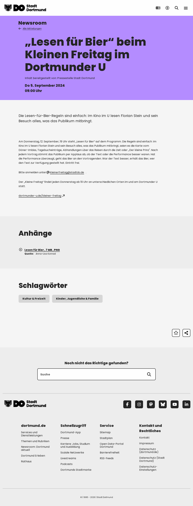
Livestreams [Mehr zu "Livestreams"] (68, 458)
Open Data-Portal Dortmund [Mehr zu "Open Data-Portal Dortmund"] (111, 445)
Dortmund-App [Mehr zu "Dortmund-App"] (70, 432)
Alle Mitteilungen (30, 28)
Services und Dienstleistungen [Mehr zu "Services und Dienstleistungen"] (32, 433)
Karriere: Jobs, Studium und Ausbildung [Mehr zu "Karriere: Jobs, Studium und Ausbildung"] (75, 445)
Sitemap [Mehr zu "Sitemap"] (105, 432)
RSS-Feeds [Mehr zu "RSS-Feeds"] (107, 458)
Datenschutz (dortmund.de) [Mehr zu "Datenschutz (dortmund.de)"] (148, 450)
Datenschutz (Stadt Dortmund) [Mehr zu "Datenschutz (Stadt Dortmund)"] (152, 459)
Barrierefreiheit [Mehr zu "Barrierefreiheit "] (110, 452)
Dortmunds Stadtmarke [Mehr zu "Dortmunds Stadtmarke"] (75, 470)
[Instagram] (139, 404)
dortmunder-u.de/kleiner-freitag (41, 196)
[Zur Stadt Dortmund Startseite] (25, 8)
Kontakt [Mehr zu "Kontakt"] (144, 437)
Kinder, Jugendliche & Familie (77, 299)
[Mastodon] (151, 404)
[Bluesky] (163, 404)
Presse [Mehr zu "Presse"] (64, 438)
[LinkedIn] (186, 404)
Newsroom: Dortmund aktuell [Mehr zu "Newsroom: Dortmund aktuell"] (35, 448)
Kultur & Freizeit (34, 299)
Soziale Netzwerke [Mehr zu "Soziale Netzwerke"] (72, 452)
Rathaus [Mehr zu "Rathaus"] (26, 461)
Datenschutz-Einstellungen (148, 468)
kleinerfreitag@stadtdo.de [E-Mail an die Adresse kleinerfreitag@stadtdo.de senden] (65, 172)
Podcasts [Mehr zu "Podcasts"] (66, 464)
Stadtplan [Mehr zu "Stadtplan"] (106, 438)
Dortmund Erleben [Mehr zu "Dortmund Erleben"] (33, 456)
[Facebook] (127, 404)
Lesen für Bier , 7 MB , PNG (39, 250)
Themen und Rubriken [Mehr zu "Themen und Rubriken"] (35, 441)
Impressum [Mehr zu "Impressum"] (146, 443)
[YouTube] (175, 404)
